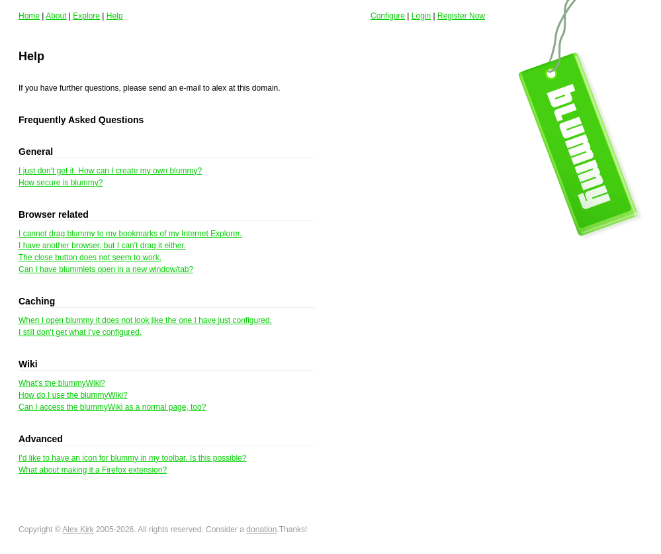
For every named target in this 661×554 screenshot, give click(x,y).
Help (115, 16)
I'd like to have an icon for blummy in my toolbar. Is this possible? (132, 458)
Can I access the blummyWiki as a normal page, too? (112, 407)
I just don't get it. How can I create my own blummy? (110, 170)
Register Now (461, 16)
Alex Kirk (77, 529)
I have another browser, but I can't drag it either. (102, 245)
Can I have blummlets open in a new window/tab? (106, 269)
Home (29, 16)
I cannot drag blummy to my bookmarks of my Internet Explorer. (130, 233)
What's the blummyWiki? (62, 383)
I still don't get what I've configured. (80, 332)
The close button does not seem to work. (90, 257)
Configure (388, 16)
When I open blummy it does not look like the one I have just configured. (145, 320)
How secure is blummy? (61, 182)
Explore (86, 16)
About (56, 16)
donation (261, 529)
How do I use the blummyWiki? (73, 395)
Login (421, 16)
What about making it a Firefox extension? (93, 470)
